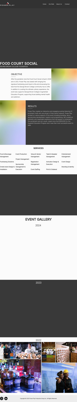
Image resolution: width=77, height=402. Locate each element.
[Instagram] (1, 398)
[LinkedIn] (6, 398)
